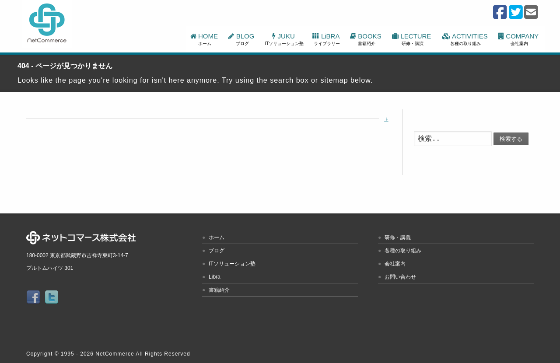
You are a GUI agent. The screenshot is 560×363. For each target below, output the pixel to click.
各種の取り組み (403, 251)
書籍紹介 (219, 290)
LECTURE (412, 39)
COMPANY (519, 39)
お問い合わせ (400, 277)
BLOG (242, 39)
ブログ (216, 251)
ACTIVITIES (466, 39)
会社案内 (395, 264)
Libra (214, 277)
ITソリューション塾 (232, 264)
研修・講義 (398, 237)
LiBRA (326, 39)
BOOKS (366, 39)
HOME (205, 39)
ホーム (216, 237)
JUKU (284, 39)
